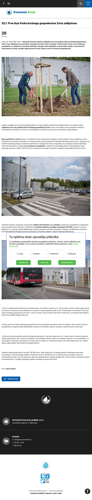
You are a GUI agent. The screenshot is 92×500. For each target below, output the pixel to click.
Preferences (54, 254)
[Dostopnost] (87, 491)
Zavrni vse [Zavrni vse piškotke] (44, 262)
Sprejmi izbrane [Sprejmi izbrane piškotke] (67, 262)
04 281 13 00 (19, 443)
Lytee (55, 493)
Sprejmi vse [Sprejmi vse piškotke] (23, 262)
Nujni (21, 254)
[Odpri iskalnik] (81, 3)
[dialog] (46, 250)
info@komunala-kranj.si (22, 440)
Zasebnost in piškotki (37, 493)
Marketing (72, 254)
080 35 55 (17, 446)
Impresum (49, 493)
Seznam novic (11, 379)
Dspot (60, 493)
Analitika (36, 254)
